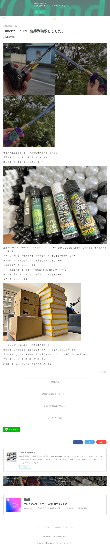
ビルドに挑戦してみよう (55, 405)
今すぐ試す (39, 12)
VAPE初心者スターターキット (55, 393)
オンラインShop (55, 417)
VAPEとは (55, 381)
